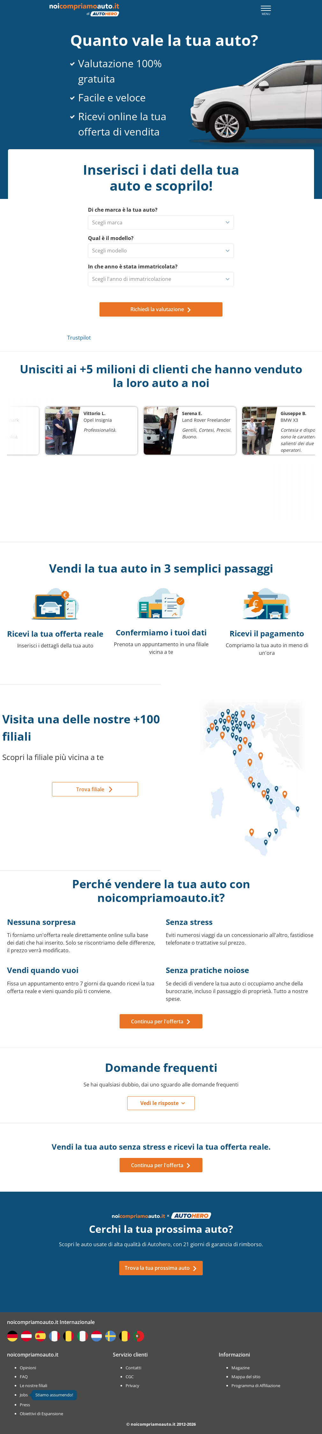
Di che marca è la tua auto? (122, 209)
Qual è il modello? (111, 238)
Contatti (133, 1368)
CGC (130, 1376)
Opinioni (28, 1368)
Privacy (132, 1385)
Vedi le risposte (159, 1103)
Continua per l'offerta (161, 1021)
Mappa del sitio (245, 1376)
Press (25, 1405)
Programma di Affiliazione (255, 1385)
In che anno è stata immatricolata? (133, 266)
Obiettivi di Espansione (41, 1413)
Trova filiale (90, 789)
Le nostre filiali (33, 1385)
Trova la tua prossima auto (161, 1267)
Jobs (24, 1395)
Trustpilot (79, 337)
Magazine (240, 1368)
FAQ (24, 1376)
